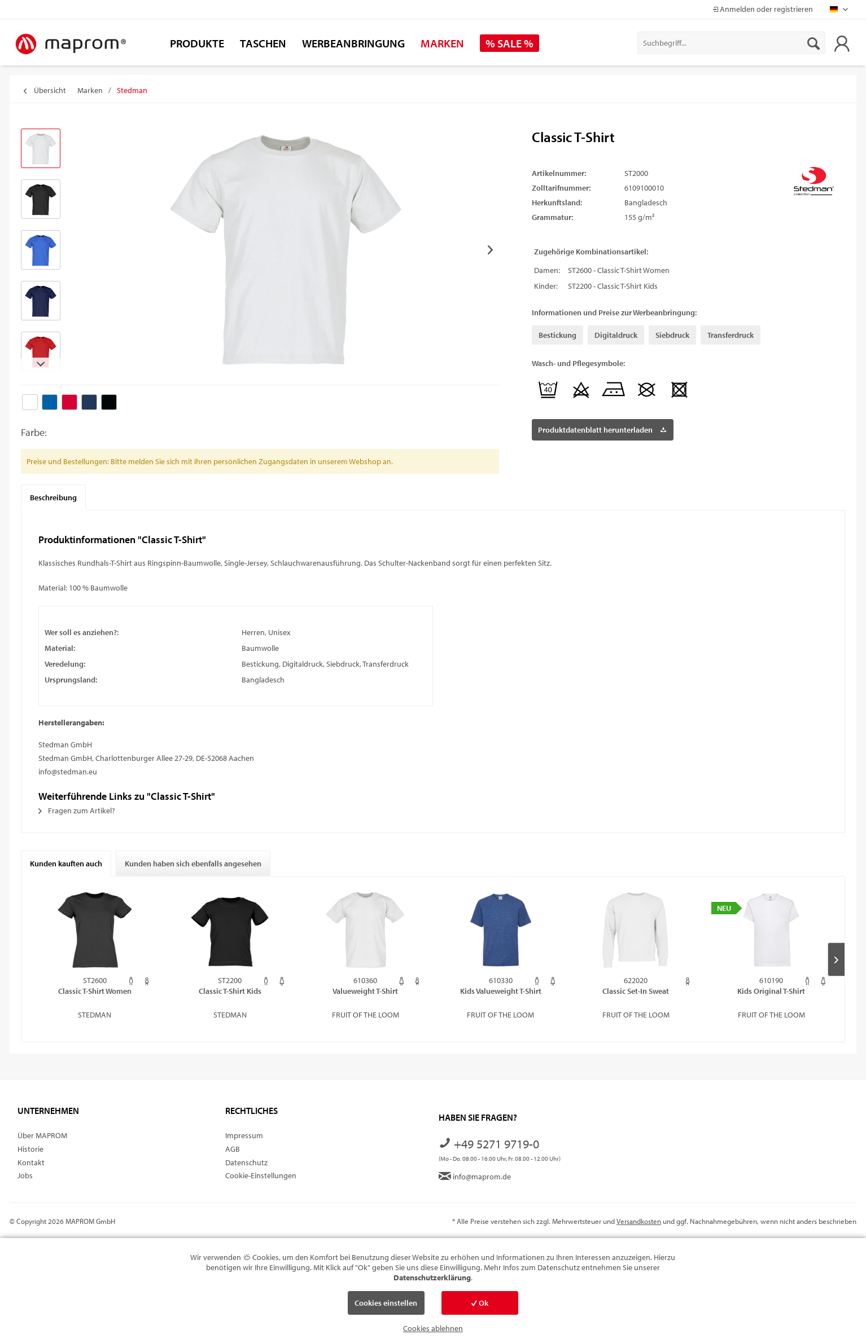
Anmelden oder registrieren (762, 9)
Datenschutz (246, 1162)
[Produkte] (197, 43)
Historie (30, 1149)
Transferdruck (730, 335)
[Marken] (442, 43)
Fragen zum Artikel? (76, 810)
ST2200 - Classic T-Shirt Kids (613, 286)
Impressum (244, 1135)
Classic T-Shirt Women (95, 991)
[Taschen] (263, 43)
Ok (479, 1303)
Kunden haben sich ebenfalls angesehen (193, 863)
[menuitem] (731, 43)
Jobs (25, 1175)
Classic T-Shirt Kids (230, 991)
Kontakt (31, 1162)
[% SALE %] (509, 43)
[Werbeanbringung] (353, 43)
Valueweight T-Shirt (365, 991)
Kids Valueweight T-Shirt (500, 991)
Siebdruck (672, 335)
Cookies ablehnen (433, 1328)
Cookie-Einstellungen (260, 1175)
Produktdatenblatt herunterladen (602, 428)
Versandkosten (638, 1221)
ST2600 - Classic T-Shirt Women (619, 270)
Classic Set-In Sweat (635, 991)
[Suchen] (813, 43)
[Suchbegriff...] (731, 43)
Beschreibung (53, 497)
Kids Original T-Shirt (771, 991)
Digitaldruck (615, 335)
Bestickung (557, 335)
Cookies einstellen (386, 1303)
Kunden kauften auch (66, 863)
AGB (232, 1149)
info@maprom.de (475, 1176)
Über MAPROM (42, 1135)
